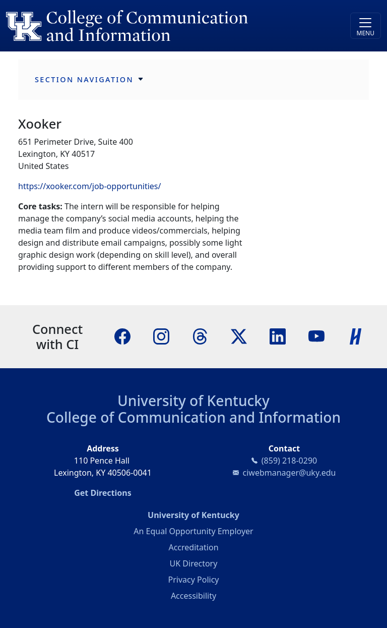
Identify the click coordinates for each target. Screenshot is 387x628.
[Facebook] (122, 335)
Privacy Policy (193, 579)
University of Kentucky (193, 400)
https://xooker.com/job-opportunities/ (89, 186)
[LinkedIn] (278, 335)
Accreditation (193, 547)
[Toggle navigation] (365, 26)
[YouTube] (316, 335)
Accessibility (193, 595)
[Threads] (200, 335)
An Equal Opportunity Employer (193, 531)
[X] (239, 335)
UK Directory (194, 563)
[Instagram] (161, 335)
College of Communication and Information (193, 417)
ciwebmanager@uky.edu (289, 472)
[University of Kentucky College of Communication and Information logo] (146, 25)
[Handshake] (356, 335)
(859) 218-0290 (289, 460)
